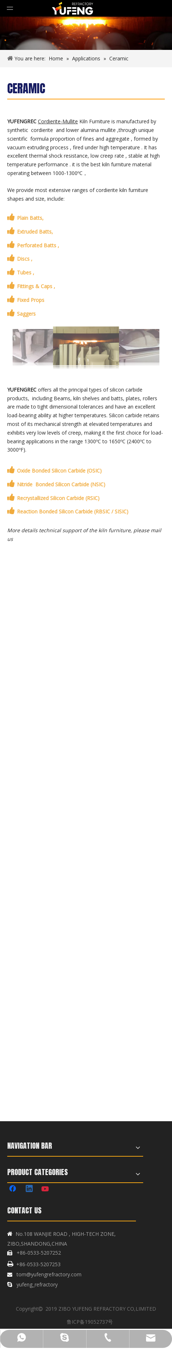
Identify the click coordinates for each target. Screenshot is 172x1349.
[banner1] (86, 33)
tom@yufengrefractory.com (49, 1274)
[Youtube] (46, 1189)
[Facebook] (13, 1189)
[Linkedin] (29, 1189)
